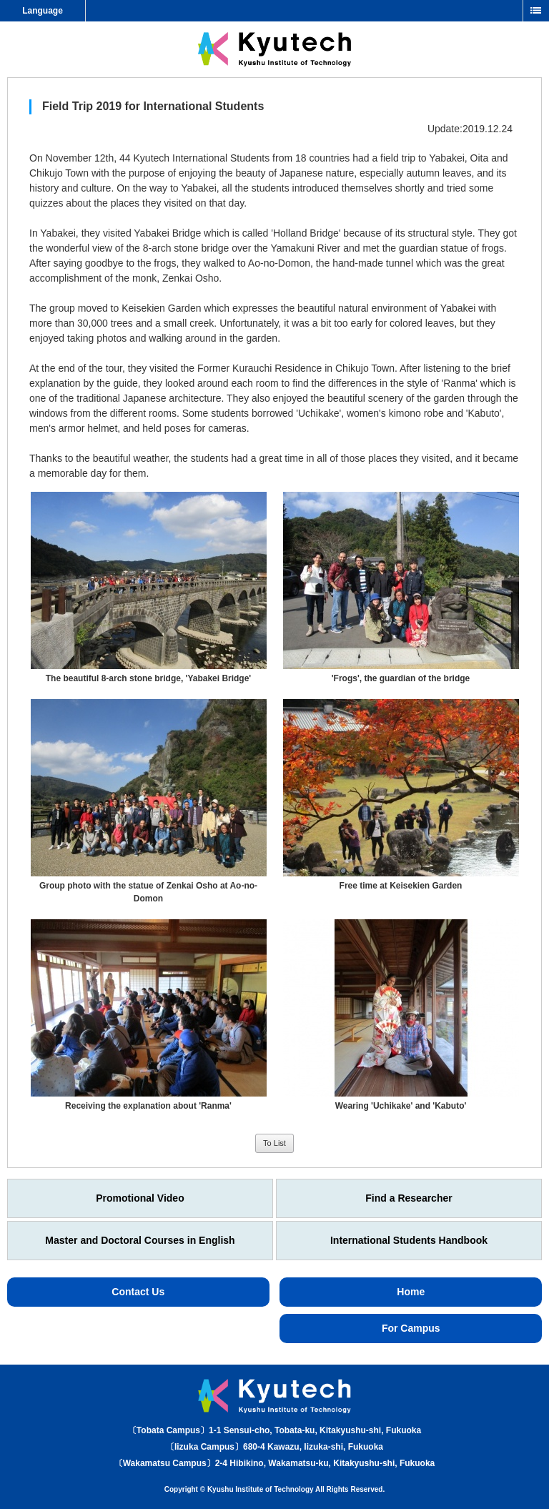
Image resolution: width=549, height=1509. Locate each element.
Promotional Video (140, 1198)
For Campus (411, 1328)
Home (411, 1291)
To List (274, 1143)
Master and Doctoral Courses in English (139, 1240)
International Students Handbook (409, 1240)
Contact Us (138, 1291)
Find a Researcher (408, 1198)
